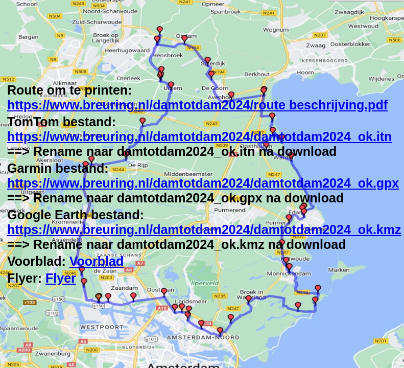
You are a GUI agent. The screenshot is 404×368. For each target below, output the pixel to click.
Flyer (60, 278)
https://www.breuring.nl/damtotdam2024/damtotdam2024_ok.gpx (203, 183)
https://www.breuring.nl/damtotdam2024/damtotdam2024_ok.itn (199, 136)
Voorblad (96, 261)
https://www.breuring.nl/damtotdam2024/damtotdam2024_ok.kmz (204, 229)
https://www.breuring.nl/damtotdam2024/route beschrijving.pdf (197, 105)
